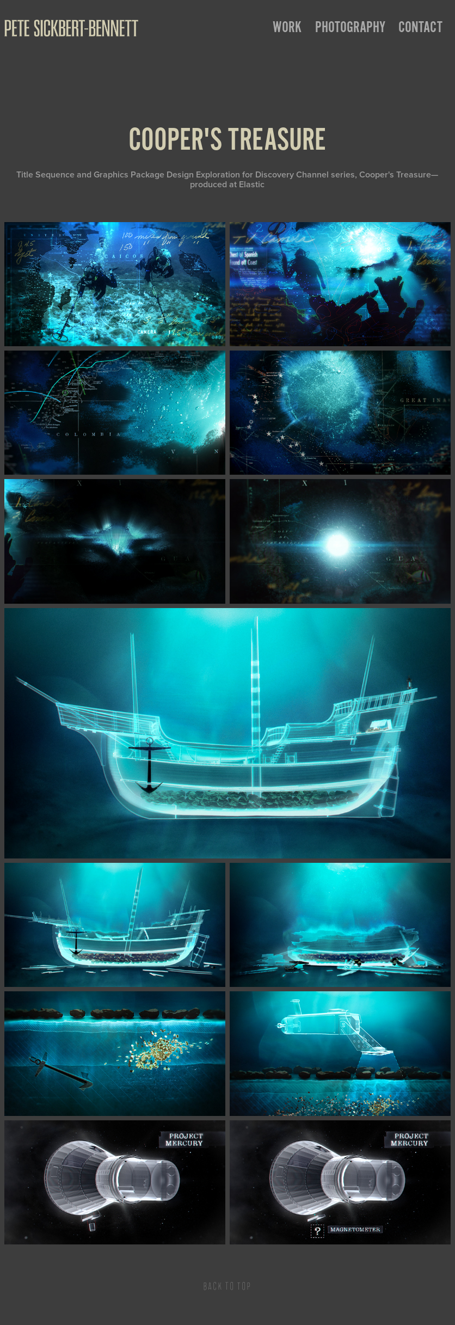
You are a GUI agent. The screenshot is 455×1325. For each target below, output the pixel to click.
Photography (350, 27)
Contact (420, 27)
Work (287, 27)
